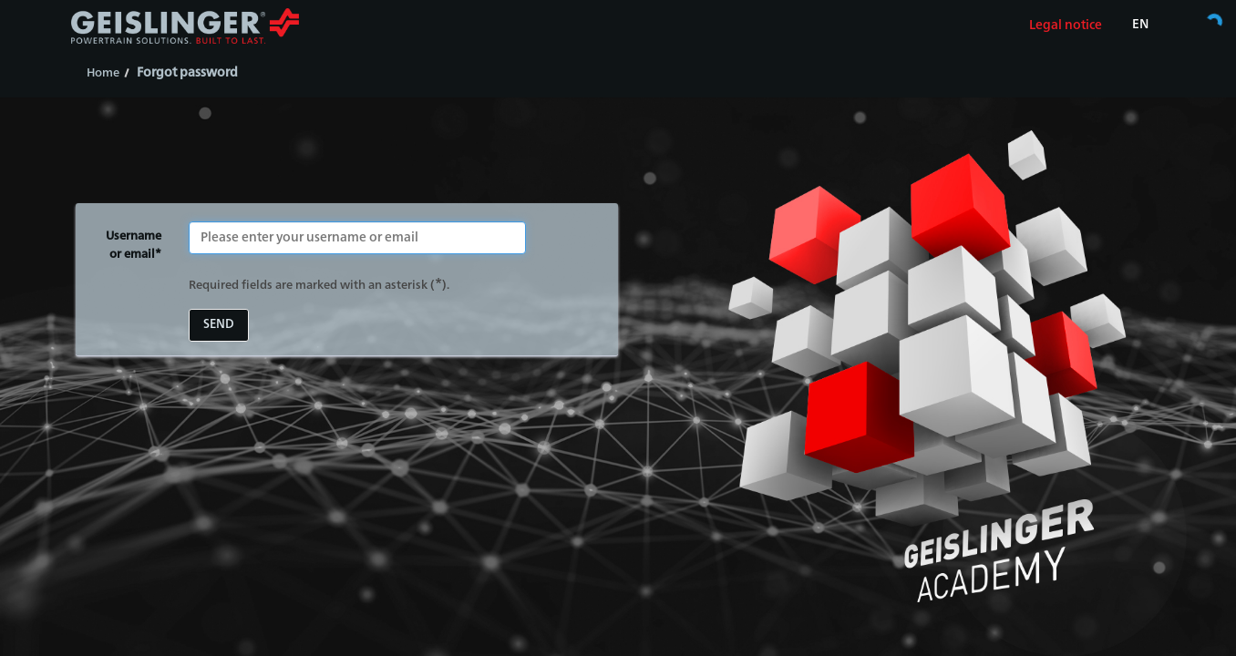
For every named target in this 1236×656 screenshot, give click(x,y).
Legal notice (1065, 25)
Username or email (131, 247)
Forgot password (187, 73)
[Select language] (1140, 25)
